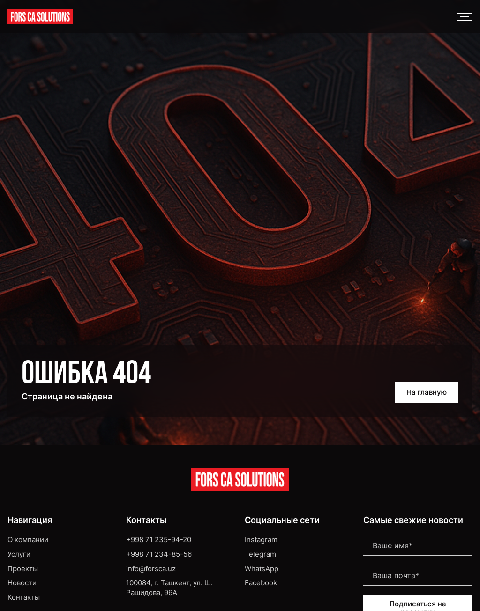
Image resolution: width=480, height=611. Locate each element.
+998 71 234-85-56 (159, 554)
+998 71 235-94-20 (158, 540)
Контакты (24, 597)
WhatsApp (261, 569)
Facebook (261, 583)
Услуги (19, 554)
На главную (426, 392)
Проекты (23, 569)
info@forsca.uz (151, 569)
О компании (28, 540)
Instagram (261, 540)
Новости (22, 583)
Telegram (260, 554)
